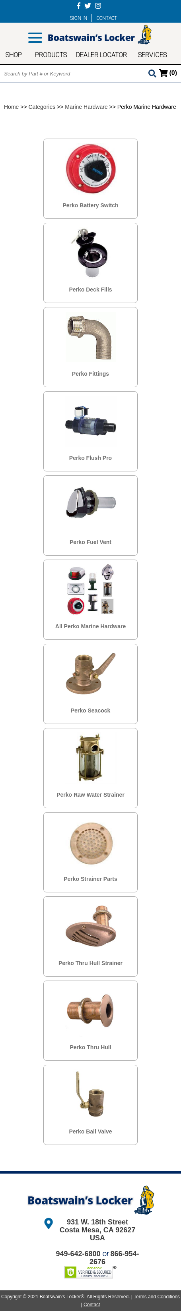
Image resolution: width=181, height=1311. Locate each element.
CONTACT (107, 18)
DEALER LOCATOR (101, 55)
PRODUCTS (51, 55)
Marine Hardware (86, 107)
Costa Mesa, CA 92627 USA (97, 1234)
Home (11, 107)
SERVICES (152, 55)
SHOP (14, 55)
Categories (42, 107)
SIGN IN (78, 18)
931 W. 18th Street (97, 1222)
